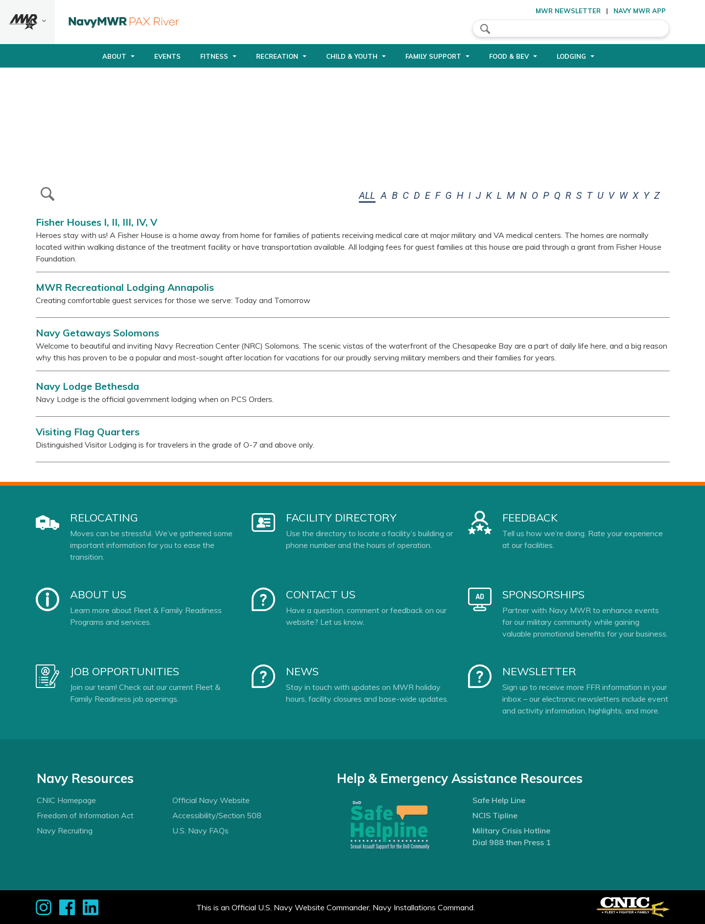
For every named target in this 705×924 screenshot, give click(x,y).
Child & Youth (351, 56)
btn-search (47, 194)
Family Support (433, 56)
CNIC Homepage (66, 800)
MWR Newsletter (568, 11)
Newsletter (539, 671)
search (485, 29)
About (114, 56)
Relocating (104, 517)
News (302, 671)
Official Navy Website (211, 800)
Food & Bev (509, 56)
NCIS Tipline (494, 815)
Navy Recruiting (65, 830)
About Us (98, 594)
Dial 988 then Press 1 (511, 842)
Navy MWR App (639, 11)
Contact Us (320, 594)
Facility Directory (341, 517)
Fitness (214, 56)
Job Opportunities (124, 671)
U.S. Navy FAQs (200, 830)
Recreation (277, 56)
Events (167, 56)
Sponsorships (543, 594)
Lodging (571, 56)
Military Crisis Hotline (511, 830)
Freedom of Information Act (85, 815)
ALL (367, 195)
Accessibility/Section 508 (216, 815)
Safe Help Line (498, 800)
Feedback (530, 517)
